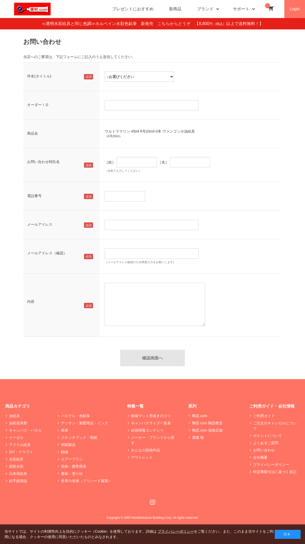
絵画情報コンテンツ (147, 430)
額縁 (64, 452)
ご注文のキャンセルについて (274, 426)
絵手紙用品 (18, 481)
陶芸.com (199, 416)
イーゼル (16, 437)
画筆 (64, 430)
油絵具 (14, 416)
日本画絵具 (18, 474)
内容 (30, 301)
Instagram (152, 502)
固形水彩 (16, 466)
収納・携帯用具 (73, 466)
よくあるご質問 (265, 443)
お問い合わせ (264, 450)
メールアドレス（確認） (47, 253)
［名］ (163, 162)
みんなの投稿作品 (145, 450)
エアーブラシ (72, 459)
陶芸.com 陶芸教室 (207, 423)
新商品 (175, 9)
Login (294, 9)
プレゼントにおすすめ (133, 9)
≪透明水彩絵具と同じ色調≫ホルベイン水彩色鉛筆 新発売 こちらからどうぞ (118, 23)
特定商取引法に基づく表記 (274, 472)
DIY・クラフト (21, 452)
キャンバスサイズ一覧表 (151, 423)
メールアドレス (39, 224)
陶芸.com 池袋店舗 (207, 430)
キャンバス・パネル (25, 430)
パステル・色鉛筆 (75, 416)
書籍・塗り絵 (72, 474)
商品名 (32, 133)
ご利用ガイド (264, 416)
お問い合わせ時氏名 (43, 162)
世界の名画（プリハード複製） (86, 481)
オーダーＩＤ (38, 105)
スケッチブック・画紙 (79, 437)
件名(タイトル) (39, 76)
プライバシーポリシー (271, 464)
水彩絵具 (16, 459)
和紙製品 (68, 445)
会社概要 (260, 457)
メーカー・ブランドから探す (152, 440)
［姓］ (110, 162)
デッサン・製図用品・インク (84, 423)
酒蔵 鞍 (198, 437)
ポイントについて (267, 436)
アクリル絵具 (20, 445)
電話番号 (34, 196)
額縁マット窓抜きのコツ (151, 416)
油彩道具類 (18, 423)
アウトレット (142, 457)
